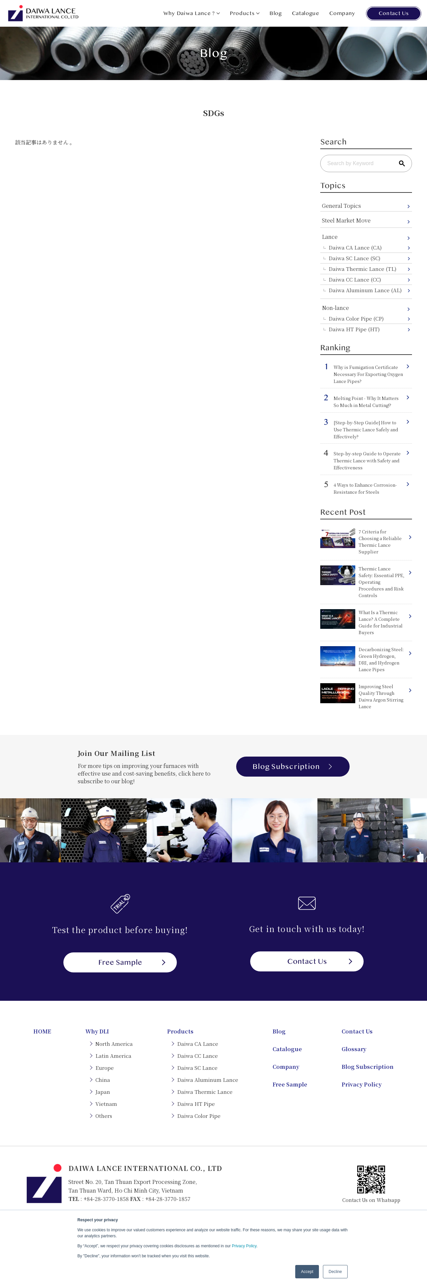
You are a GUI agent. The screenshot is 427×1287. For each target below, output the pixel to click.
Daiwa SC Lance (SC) (354, 258)
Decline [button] (335, 1271)
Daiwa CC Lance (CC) (355, 279)
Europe (104, 1067)
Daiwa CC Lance (197, 1055)
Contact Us (394, 13)
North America (114, 1043)
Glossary (354, 1049)
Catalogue (305, 13)
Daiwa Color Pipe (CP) (356, 318)
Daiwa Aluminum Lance (207, 1079)
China (102, 1079)
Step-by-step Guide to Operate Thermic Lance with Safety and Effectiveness (367, 460)
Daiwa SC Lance (197, 1067)
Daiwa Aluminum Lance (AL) (365, 290)
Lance (330, 237)
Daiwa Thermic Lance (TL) (362, 268)
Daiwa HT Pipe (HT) (354, 329)
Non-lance (335, 308)
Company (342, 13)
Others (103, 1115)
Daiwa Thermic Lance (205, 1091)
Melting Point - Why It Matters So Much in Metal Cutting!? (366, 401)
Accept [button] (307, 1271)
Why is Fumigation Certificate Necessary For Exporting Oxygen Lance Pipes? (368, 374)
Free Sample (131, 962)
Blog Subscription (293, 766)
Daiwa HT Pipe (196, 1103)
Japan (102, 1091)
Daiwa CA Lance (197, 1043)
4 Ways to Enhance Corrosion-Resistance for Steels (365, 488)
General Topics (341, 205)
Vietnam (106, 1103)
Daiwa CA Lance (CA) (355, 247)
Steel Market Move (346, 220)
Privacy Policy (244, 1246)
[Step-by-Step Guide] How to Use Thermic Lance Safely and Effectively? (366, 429)
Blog (276, 13)
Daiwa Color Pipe (199, 1115)
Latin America (113, 1055)
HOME (42, 1031)
